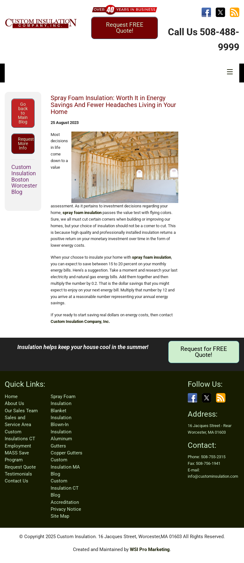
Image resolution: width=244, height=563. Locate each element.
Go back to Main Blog (23, 113)
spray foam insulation (82, 212)
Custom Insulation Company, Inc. (80, 321)
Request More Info (26, 143)
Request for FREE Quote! (203, 351)
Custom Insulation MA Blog (65, 467)
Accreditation (65, 502)
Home (11, 396)
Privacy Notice (66, 509)
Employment (18, 446)
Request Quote (20, 467)
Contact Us (16, 481)
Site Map (60, 516)
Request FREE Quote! (124, 27)
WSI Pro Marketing (150, 549)
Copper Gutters (66, 453)
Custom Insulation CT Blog (65, 488)
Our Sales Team (21, 411)
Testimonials (18, 474)
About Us (14, 403)
